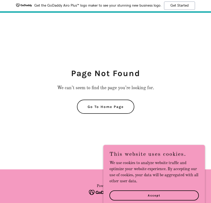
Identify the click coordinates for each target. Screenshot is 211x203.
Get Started (179, 5)
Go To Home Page (106, 107)
